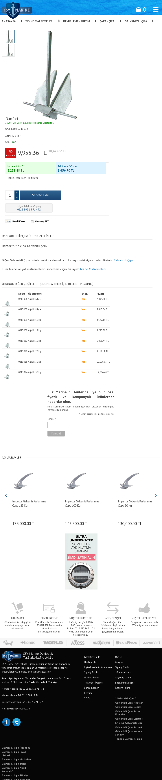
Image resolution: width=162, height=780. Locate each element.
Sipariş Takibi (91, 645)
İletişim (88, 666)
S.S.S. (87, 671)
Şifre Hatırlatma (123, 645)
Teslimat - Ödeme (93, 655)
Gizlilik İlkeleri (91, 650)
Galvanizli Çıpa (136, 21)
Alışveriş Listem (123, 650)
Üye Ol (118, 630)
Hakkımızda (90, 635)
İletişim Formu (122, 660)
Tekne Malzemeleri (39, 21)
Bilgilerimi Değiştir (124, 655)
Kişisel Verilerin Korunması (98, 640)
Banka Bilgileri (91, 660)
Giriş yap (119, 635)
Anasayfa (9, 21)
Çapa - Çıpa (107, 21)
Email (49, 392)
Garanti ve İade (92, 630)
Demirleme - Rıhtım (76, 21)
